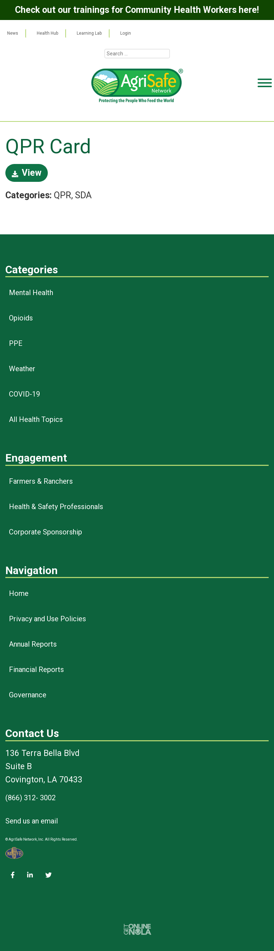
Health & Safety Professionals (56, 506)
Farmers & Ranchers (41, 481)
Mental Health (31, 292)
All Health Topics (36, 419)
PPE (15, 343)
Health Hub (47, 33)
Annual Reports (33, 644)
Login (125, 33)
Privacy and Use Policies (47, 618)
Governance (27, 695)
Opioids (21, 318)
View (26, 173)
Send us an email (31, 821)
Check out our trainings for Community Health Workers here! (137, 10)
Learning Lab (89, 33)
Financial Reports (36, 669)
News (12, 33)
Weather (22, 368)
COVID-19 (24, 394)
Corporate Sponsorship (45, 532)
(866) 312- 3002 (30, 797)
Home (19, 593)
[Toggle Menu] (265, 110)
